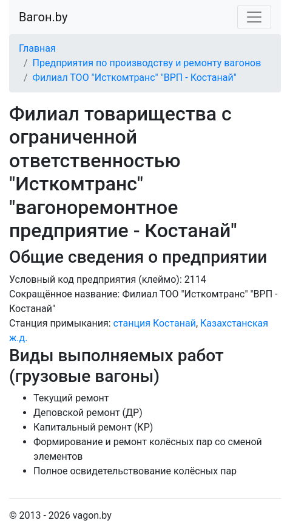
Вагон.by (43, 17)
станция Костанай (154, 323)
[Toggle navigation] (254, 17)
